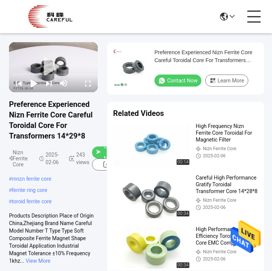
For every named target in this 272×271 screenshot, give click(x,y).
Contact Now (178, 80)
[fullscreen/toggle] (87, 83)
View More (38, 261)
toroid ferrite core (32, 201)
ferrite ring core (29, 190)
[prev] (18, 83)
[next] (48, 83)
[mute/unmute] (63, 83)
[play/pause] (33, 83)
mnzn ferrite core (31, 179)
